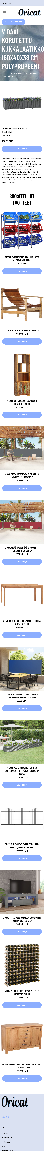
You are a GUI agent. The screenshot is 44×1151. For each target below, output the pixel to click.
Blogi (5, 1146)
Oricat (6, 1133)
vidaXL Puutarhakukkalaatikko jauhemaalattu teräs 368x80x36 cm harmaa (22, 770)
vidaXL (24, 128)
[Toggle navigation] (5, 12)
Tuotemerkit (16, 128)
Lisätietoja (22, 149)
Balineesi (7, 1142)
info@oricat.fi (7, 3)
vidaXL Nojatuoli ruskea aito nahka (22, 330)
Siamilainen (8, 1137)
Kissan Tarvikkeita (13, 22)
